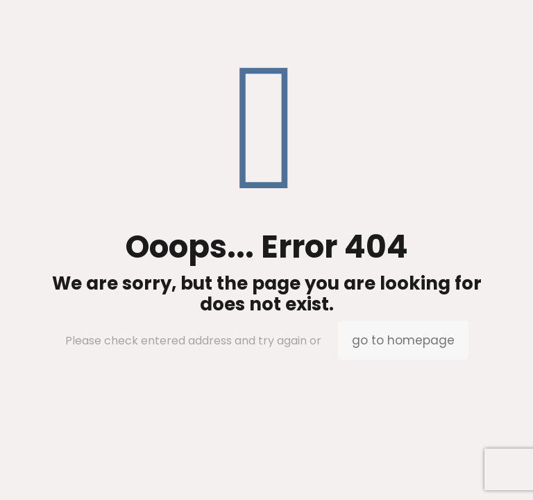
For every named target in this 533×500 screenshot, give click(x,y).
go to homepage (403, 340)
